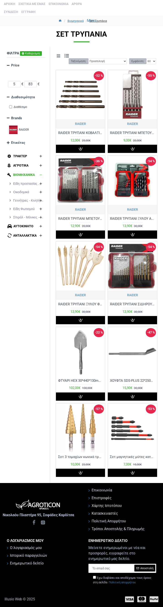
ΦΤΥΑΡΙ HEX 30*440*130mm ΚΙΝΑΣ (80, 381)
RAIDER (80, 124)
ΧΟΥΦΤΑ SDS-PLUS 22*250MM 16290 (132, 381)
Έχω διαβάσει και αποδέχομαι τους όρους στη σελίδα (122, 580)
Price (15, 65)
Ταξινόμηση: (78, 61)
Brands (16, 118)
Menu (91, 20)
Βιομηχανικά (76, 21)
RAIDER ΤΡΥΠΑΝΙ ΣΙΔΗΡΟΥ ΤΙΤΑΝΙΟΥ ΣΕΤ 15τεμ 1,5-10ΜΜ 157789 (132, 304)
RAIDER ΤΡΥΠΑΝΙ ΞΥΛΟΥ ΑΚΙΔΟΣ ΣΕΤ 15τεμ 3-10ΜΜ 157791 (132, 219)
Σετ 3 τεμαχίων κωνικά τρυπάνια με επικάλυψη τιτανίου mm (80, 457)
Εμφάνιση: (137, 61)
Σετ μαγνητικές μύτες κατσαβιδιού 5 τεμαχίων (132, 457)
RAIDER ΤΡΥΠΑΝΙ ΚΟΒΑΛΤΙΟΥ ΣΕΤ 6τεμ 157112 (80, 133)
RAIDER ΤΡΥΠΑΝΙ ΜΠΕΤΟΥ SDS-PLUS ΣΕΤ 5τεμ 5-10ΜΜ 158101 (132, 133)
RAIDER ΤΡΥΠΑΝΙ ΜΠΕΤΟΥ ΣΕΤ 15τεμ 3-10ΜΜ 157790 (80, 219)
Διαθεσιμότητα (23, 97)
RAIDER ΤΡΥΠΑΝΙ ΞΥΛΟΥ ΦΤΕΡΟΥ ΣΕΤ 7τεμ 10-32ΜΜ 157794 (80, 304)
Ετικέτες (18, 143)
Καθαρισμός (32, 53)
